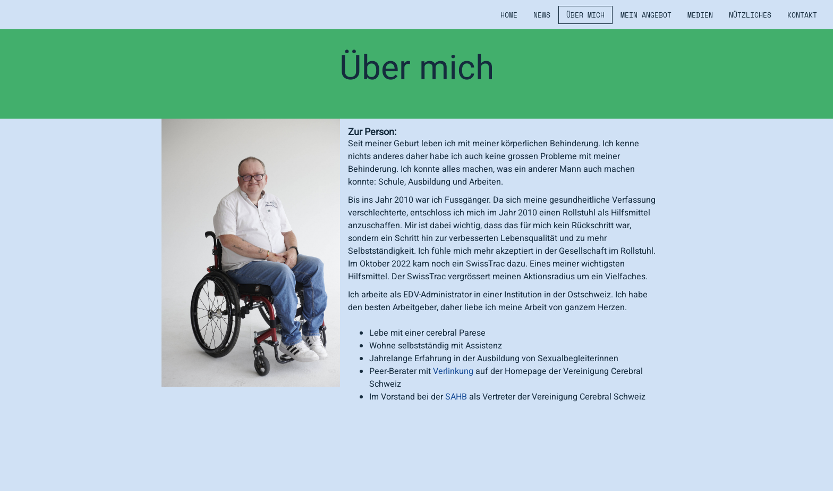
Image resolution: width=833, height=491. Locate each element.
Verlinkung (453, 371)
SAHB (456, 396)
